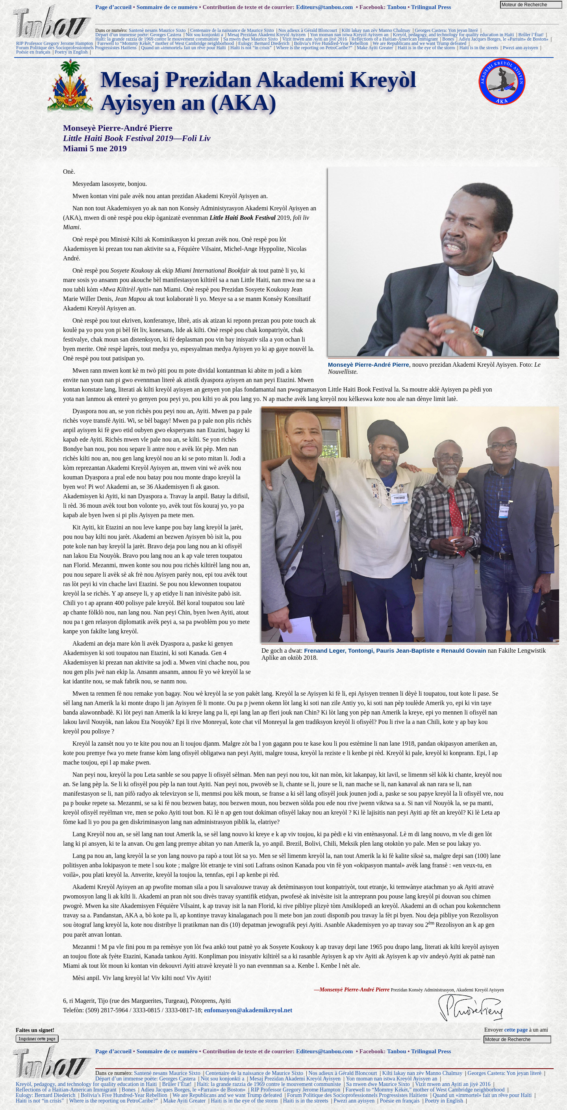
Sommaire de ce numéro (167, 7)
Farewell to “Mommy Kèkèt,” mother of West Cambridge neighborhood (165, 43)
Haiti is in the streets (479, 47)
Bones (448, 39)
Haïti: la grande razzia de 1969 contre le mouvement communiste (157, 39)
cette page (516, 1030)
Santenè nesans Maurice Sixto (157, 30)
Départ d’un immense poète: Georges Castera (138, 34)
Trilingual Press (431, 7)
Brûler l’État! (530, 34)
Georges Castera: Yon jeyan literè (446, 30)
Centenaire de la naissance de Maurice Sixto (232, 30)
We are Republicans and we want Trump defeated (419, 43)
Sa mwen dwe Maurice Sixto (250, 39)
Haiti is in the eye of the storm (426, 47)
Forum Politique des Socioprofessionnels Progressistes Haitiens (76, 47)
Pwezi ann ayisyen (520, 47)
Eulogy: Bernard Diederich (263, 43)
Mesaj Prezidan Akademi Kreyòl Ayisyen (267, 34)
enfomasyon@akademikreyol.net (248, 1010)
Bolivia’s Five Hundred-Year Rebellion (331, 43)
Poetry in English (71, 52)
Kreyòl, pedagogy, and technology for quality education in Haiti (453, 34)
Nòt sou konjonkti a (204, 34)
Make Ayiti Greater (375, 47)
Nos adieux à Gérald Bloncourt (307, 30)
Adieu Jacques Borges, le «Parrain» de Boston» (503, 39)
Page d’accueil (113, 7)
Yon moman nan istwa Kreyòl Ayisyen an (349, 34)
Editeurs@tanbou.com (324, 7)
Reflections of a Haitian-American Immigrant (395, 39)
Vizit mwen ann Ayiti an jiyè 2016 (314, 39)
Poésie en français (33, 52)
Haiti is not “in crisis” (251, 47)
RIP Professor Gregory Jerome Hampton (54, 43)
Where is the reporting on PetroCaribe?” (314, 47)
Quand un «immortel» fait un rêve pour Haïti (183, 47)
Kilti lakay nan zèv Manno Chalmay (376, 30)
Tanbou (396, 7)
